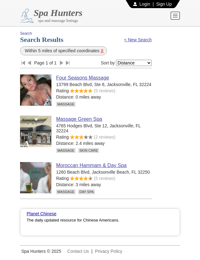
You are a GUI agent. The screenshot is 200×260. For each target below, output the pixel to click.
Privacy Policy (108, 251)
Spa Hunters (58, 13)
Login (144, 4)
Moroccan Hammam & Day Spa (91, 165)
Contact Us (78, 251)
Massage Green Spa (79, 119)
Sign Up (164, 4)
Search (26, 33)
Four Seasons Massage (82, 77)
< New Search (138, 39)
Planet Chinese (41, 213)
